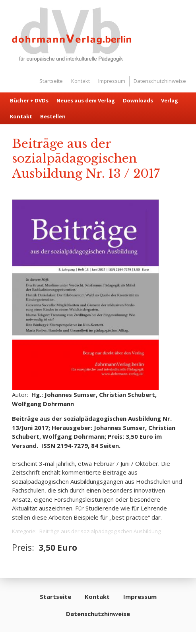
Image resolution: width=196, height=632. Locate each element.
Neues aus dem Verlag (85, 100)
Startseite (51, 80)
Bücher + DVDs (29, 100)
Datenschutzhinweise (160, 80)
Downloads (138, 100)
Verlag (169, 100)
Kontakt (80, 80)
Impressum (111, 80)
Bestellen (53, 116)
